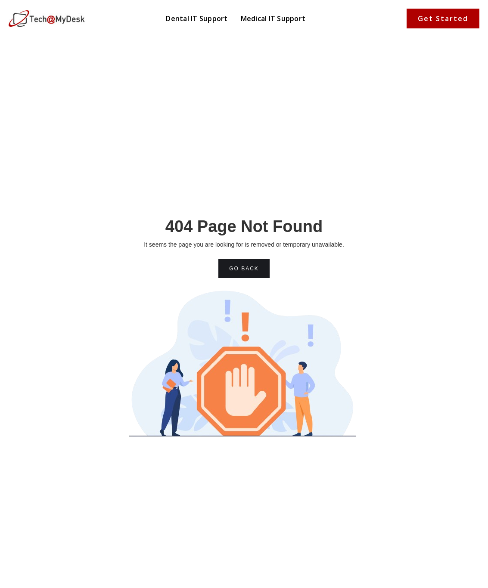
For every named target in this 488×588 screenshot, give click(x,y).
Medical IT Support (273, 18)
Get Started (443, 18)
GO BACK (244, 269)
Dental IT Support (196, 18)
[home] (47, 18)
